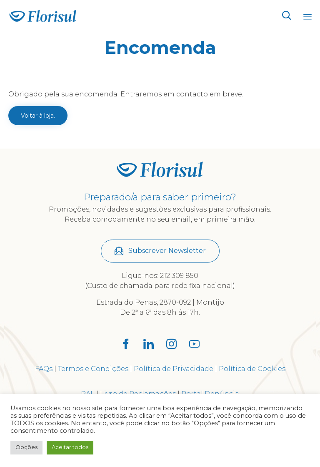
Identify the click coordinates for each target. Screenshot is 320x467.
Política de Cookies (252, 369)
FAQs (43, 369)
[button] (160, 251)
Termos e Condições (93, 369)
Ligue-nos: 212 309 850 (160, 276)
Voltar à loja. (38, 115)
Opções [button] (26, 447)
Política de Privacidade (173, 369)
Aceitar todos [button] (70, 447)
